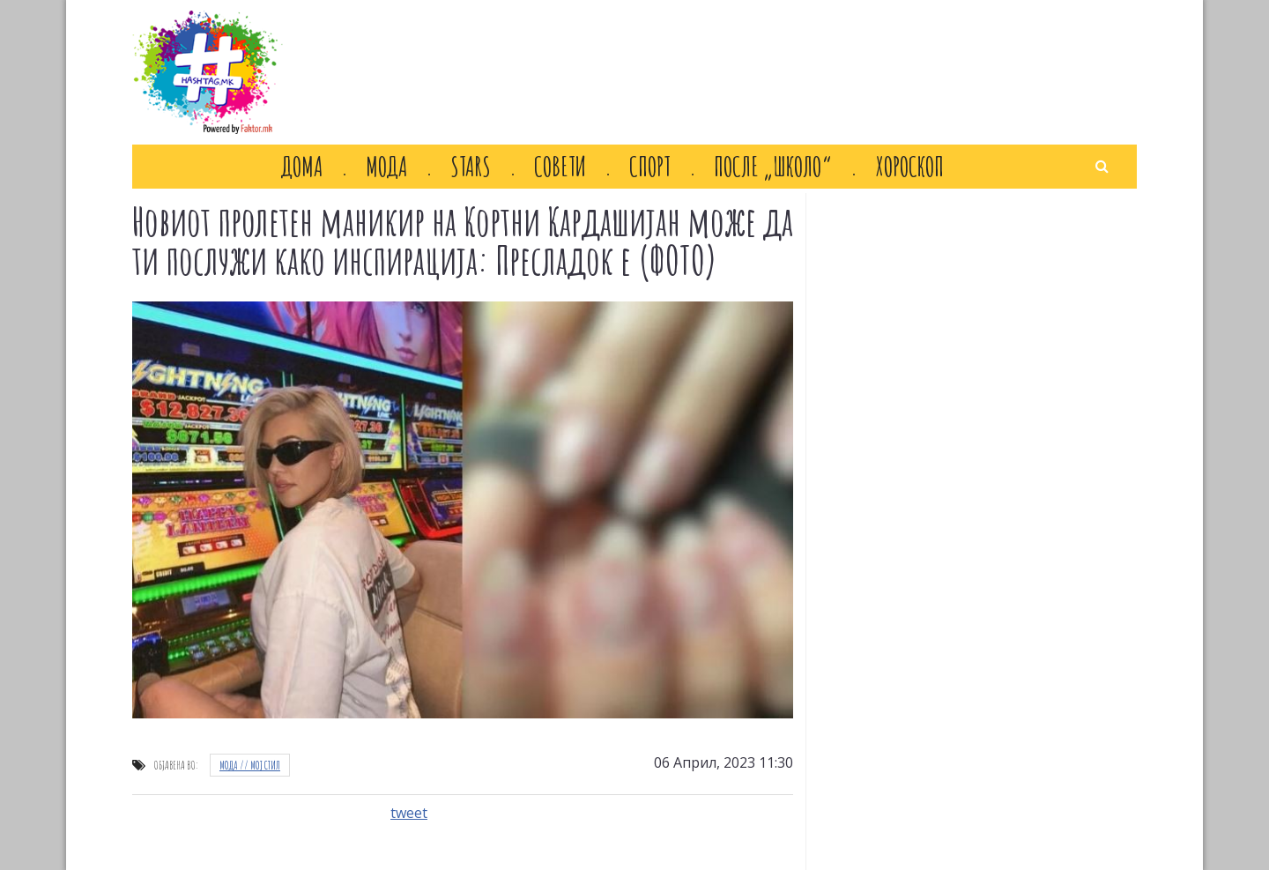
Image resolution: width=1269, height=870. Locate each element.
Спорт (650, 166)
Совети (560, 166)
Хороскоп (909, 166)
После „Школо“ (773, 166)
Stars (470, 166)
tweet (408, 812)
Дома (302, 166)
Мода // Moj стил (249, 765)
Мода (386, 166)
